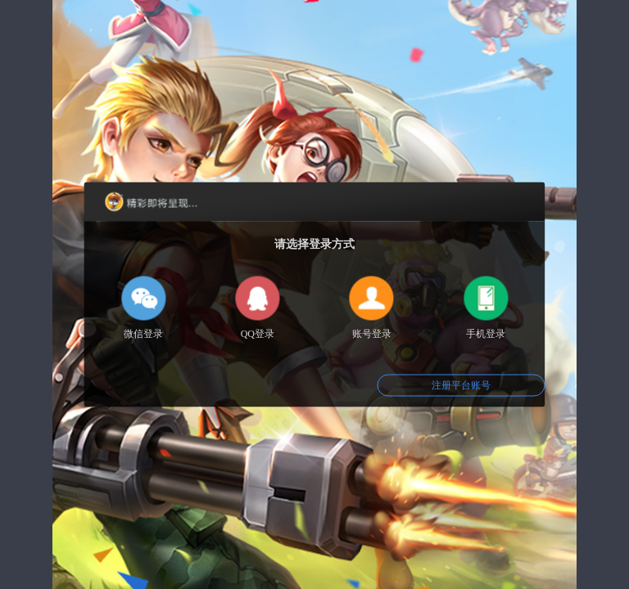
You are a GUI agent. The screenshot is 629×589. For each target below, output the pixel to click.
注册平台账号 (461, 385)
